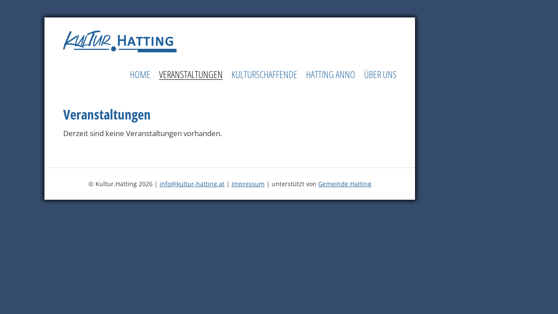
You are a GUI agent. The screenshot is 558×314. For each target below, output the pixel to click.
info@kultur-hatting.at (192, 184)
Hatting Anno (330, 74)
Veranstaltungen (191, 75)
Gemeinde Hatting (344, 184)
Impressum (248, 184)
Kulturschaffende (264, 74)
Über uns (380, 74)
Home (140, 74)
